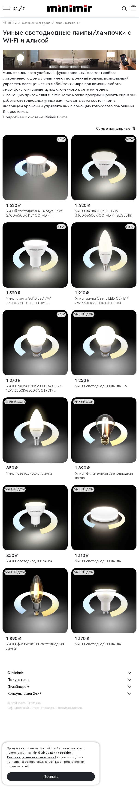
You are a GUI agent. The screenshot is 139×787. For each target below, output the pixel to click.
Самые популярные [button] (116, 128)
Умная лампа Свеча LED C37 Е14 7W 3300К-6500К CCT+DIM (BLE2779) (102, 301)
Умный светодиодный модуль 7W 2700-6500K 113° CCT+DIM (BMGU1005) (34, 213)
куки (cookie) (60, 752)
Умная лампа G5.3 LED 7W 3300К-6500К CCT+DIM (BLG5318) (103, 213)
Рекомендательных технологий (31, 757)
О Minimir (15, 673)
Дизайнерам (18, 687)
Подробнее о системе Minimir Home (35, 117)
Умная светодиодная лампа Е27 (101, 386)
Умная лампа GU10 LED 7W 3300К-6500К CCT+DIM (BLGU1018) (28, 301)
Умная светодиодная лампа (29, 473)
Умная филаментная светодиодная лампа (104, 476)
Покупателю (18, 680)
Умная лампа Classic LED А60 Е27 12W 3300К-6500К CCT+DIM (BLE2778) (33, 388)
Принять (51, 776)
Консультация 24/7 (24, 693)
